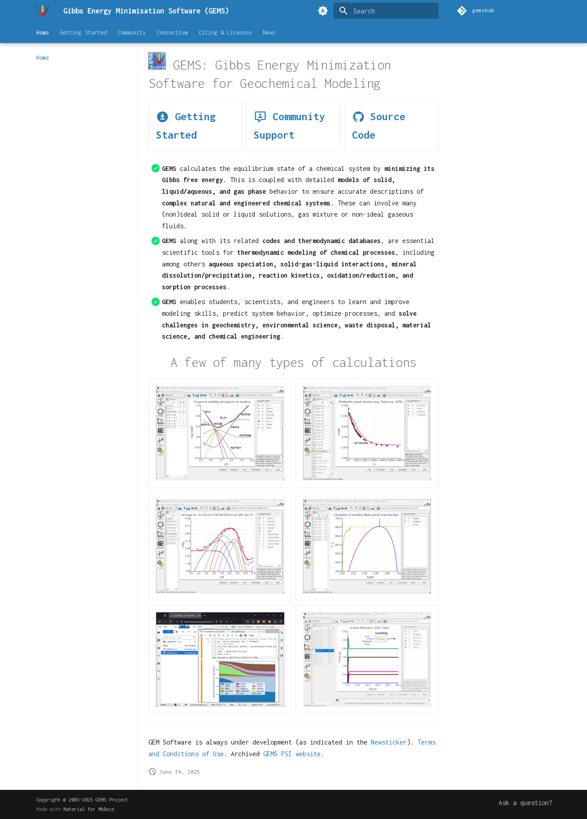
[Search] (386, 11)
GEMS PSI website (292, 754)
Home (42, 32)
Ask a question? (525, 802)
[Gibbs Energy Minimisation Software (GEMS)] (42, 11)
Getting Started (83, 32)
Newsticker (389, 742)
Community (131, 32)
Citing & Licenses (225, 32)
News (269, 32)
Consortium (172, 32)
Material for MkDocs (88, 809)
